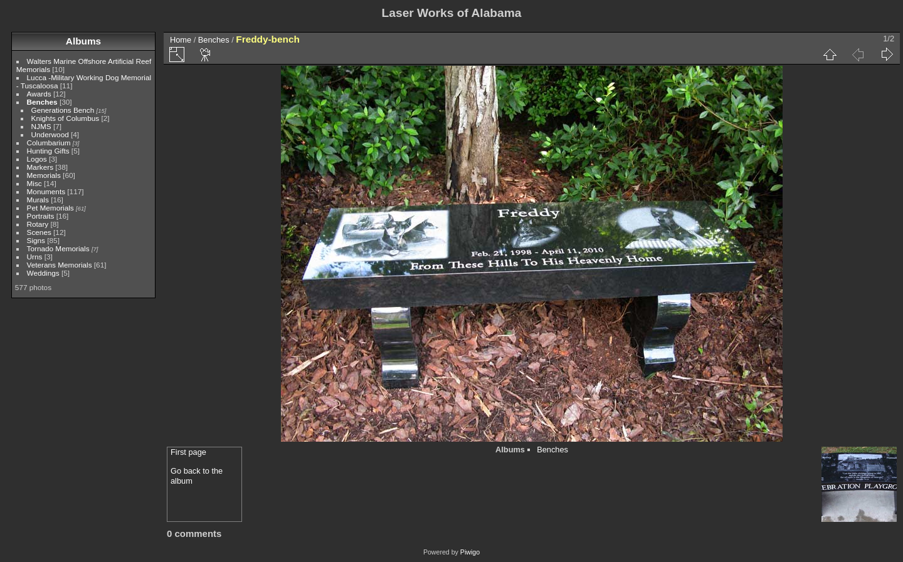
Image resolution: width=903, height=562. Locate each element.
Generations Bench (63, 110)
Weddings (43, 273)
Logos (37, 159)
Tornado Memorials (58, 248)
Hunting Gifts (48, 151)
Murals (38, 199)
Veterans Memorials (59, 265)
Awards (39, 94)
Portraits (41, 216)
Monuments (46, 191)
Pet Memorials (50, 208)
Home (180, 39)
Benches (42, 102)
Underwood (50, 134)
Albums (83, 41)
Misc (34, 183)
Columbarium (49, 142)
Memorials (44, 175)
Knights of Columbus (65, 118)
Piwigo (470, 552)
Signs (36, 240)
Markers (40, 167)
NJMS (41, 126)
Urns (35, 256)
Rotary (38, 224)
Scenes (39, 232)
